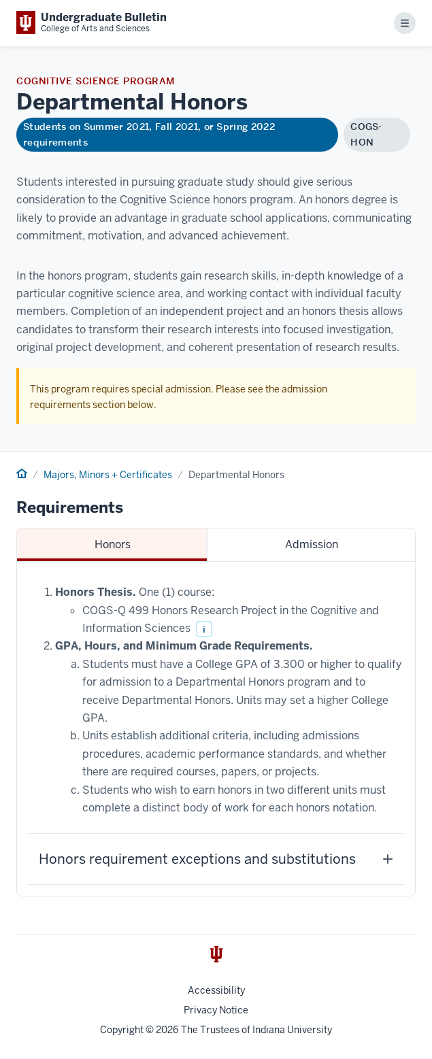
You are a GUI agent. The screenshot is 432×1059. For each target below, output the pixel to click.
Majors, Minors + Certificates (108, 475)
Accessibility (216, 990)
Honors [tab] (113, 544)
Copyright (122, 1030)
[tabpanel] (216, 729)
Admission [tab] (311, 544)
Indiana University (292, 1030)
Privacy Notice (216, 1010)
